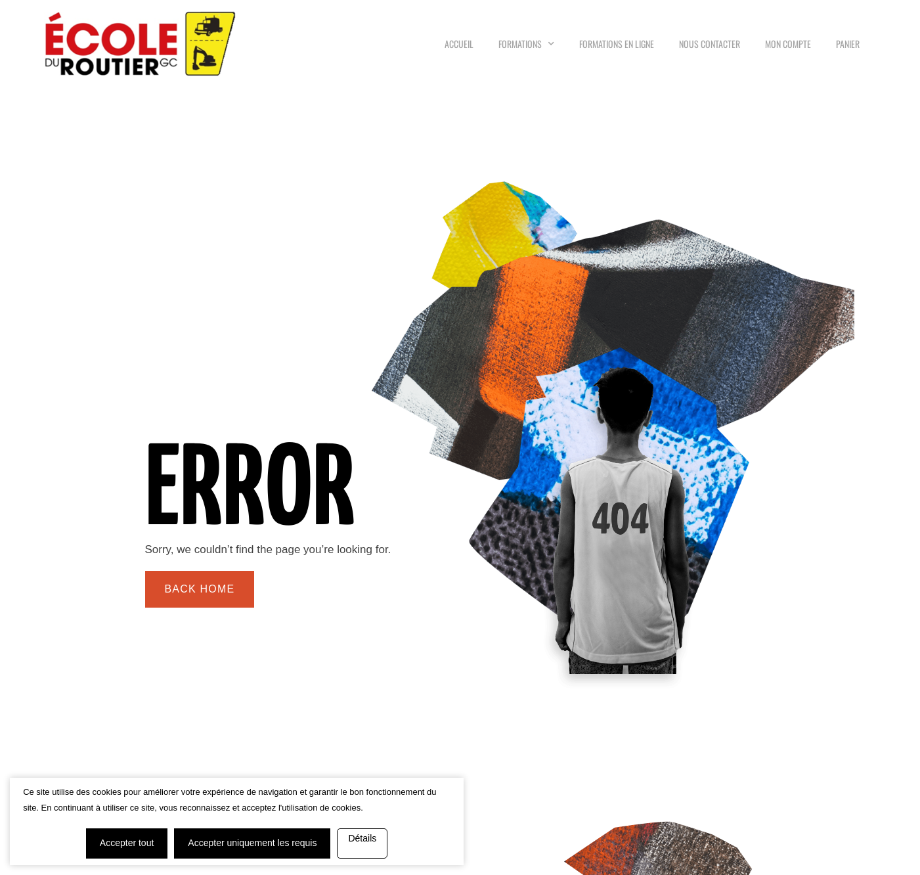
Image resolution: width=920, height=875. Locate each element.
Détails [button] (165, 845)
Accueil (459, 44)
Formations (526, 44)
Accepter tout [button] (83, 812)
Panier (848, 44)
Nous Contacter (709, 44)
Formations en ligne (616, 44)
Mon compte (788, 44)
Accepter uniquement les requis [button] (208, 812)
